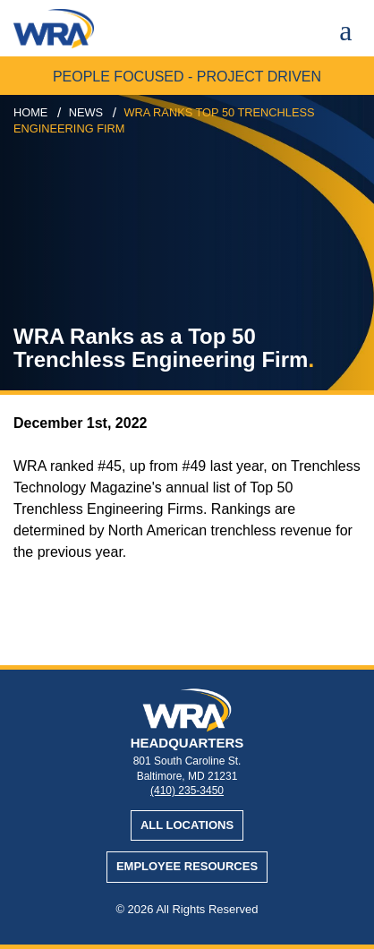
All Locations (187, 825)
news (86, 112)
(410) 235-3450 (187, 790)
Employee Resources (187, 866)
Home (30, 112)
